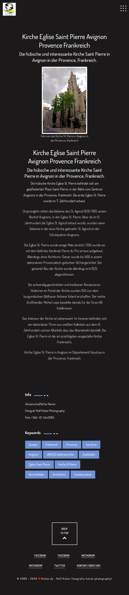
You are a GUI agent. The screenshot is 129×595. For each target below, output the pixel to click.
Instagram (88, 555)
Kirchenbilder (36, 474)
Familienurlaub (83, 474)
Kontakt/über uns (88, 565)
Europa (33, 444)
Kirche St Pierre (67, 464)
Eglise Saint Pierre (39, 464)
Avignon (33, 454)
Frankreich (52, 444)
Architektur (59, 474)
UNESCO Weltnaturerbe (60, 454)
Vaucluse (91, 444)
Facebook (40, 555)
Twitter (59, 565)
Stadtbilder (88, 454)
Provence (71, 444)
